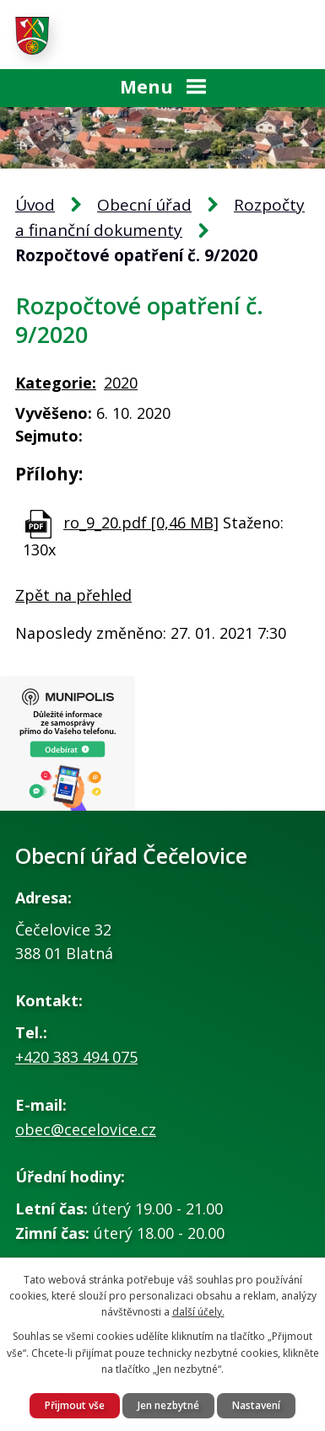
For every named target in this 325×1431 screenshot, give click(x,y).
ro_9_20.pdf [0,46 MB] (141, 522)
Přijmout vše (75, 1405)
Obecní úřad (144, 205)
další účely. (198, 1312)
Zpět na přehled (73, 595)
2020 (121, 382)
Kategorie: (55, 382)
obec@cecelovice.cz (85, 1129)
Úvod (35, 205)
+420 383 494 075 (76, 1057)
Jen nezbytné (168, 1405)
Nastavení (256, 1405)
